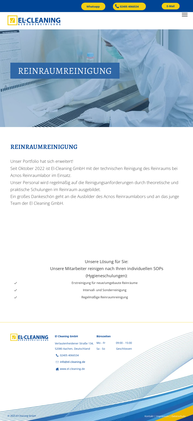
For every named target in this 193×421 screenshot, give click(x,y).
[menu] (185, 15)
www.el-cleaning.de (72, 369)
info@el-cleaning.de (72, 362)
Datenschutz (178, 416)
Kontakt (149, 416)
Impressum (162, 416)
